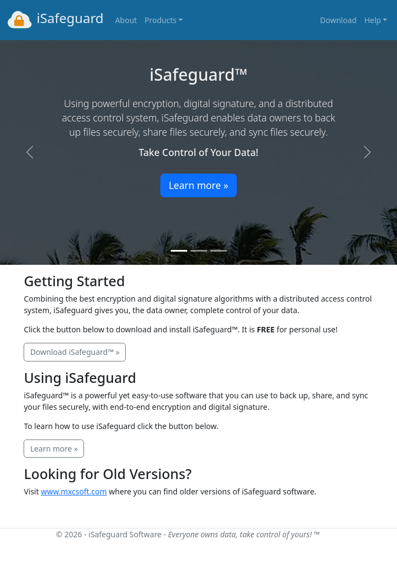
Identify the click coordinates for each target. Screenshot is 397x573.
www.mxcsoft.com (74, 491)
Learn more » (198, 185)
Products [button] (160, 20)
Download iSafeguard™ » (75, 352)
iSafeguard (55, 20)
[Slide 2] (199, 250)
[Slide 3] (218, 250)
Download (338, 20)
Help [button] (372, 20)
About (126, 20)
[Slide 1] (179, 250)
